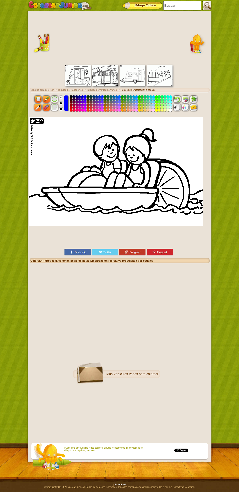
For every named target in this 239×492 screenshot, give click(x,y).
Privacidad (120, 484)
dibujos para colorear (42, 90)
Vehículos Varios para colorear (136, 374)
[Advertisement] (119, 37)
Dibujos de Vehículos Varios (102, 90)
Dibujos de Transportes (70, 90)
